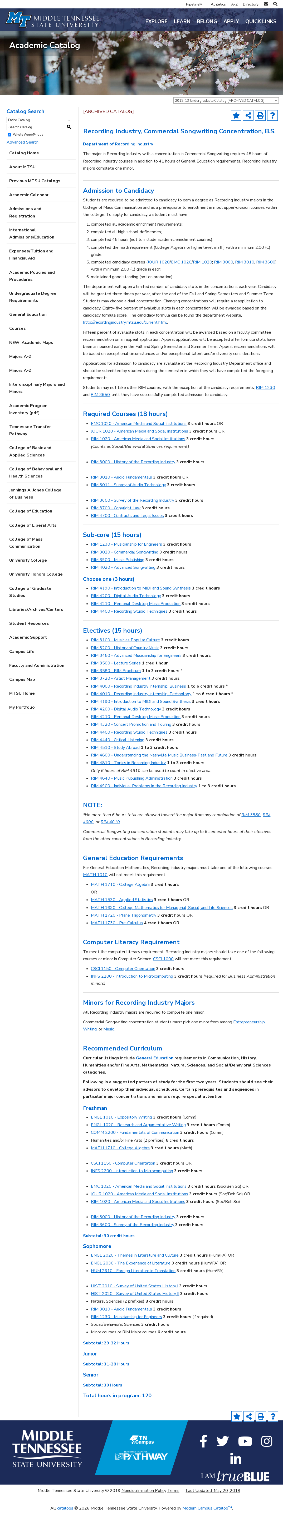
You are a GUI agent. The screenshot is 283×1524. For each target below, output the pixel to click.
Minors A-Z (20, 382)
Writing (90, 1041)
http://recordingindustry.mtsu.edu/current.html (125, 334)
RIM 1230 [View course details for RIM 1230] (265, 400)
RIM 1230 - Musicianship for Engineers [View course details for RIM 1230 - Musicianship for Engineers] (126, 556)
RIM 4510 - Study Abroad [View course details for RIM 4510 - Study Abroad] (115, 760)
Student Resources (29, 635)
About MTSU (22, 179)
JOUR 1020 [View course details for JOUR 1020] (159, 274)
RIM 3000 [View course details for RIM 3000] (223, 274)
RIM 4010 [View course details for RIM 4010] (110, 834)
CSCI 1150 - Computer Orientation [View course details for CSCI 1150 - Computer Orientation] (123, 981)
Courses (17, 340)
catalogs (65, 1520)
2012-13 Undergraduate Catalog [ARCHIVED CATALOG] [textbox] (219, 112)
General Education (28, 326)
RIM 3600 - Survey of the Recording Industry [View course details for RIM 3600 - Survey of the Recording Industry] (132, 512)
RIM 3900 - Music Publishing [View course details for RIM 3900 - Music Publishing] (117, 572)
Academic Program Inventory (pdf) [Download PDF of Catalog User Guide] (28, 421)
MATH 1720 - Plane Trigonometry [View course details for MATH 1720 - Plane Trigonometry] (123, 927)
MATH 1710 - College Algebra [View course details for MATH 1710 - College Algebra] (120, 897)
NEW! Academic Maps (31, 354)
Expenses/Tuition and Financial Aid (31, 266)
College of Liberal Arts (33, 537)
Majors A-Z (20, 369)
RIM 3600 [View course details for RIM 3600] (265, 274)
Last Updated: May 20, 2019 (213, 1503)
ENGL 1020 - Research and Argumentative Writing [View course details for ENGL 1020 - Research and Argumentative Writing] (138, 1137)
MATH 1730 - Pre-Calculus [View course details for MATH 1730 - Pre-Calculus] (117, 935)
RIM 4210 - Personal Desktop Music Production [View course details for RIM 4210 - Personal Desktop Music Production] (135, 615)
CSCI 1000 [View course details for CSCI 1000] (163, 971)
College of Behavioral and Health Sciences (35, 484)
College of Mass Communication (26, 554)
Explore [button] (156, 21)
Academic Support (28, 649)
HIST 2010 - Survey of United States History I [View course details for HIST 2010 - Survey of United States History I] (134, 1298)
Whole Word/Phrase (28, 147)
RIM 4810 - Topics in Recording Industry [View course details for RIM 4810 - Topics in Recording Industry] (128, 775)
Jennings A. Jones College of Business (35, 505)
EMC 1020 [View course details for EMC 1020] (181, 274)
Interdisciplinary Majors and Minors (37, 400)
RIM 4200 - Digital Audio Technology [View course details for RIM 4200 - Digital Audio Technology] (126, 608)
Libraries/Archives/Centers (36, 621)
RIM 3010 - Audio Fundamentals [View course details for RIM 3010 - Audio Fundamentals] (121, 489)
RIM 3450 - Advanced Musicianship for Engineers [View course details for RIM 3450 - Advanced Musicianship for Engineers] (136, 667)
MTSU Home (22, 705)
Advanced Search (22, 154)
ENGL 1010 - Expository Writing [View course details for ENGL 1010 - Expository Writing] (121, 1129)
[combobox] (226, 112)
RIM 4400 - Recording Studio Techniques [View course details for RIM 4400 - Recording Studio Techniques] (129, 623)
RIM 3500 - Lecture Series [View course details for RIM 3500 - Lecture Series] (116, 675)
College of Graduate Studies (30, 603)
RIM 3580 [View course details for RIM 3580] (251, 827)
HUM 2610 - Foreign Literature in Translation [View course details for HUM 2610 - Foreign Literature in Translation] (133, 1283)
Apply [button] (231, 21)
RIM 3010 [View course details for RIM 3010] (244, 274)
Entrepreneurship (249, 1034)
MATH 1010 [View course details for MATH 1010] (95, 887)
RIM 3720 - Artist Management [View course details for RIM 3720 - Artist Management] (120, 690)
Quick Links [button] (260, 21)
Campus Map (22, 691)
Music (108, 1041)
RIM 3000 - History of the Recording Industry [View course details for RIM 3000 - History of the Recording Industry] (133, 474)
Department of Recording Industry (118, 156)
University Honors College (36, 586)
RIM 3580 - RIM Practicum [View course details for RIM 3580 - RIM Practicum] (116, 683)
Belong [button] (207, 21)
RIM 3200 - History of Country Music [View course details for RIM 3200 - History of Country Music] (125, 660)
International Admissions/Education (31, 245)
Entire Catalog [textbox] (19, 132)
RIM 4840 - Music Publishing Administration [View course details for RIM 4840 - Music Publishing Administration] (132, 790)
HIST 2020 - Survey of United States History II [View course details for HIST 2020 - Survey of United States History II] (135, 1306)
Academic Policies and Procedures (32, 287)
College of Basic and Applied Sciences (30, 463)
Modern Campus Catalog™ (207, 1520)
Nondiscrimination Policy (143, 1503)
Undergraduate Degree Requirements (32, 309)
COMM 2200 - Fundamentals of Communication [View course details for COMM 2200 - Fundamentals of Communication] (135, 1144)
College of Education (30, 523)
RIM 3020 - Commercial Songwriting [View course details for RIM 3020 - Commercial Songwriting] (124, 564)
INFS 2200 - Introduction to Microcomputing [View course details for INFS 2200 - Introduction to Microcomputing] (132, 988)
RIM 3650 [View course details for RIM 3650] (100, 407)
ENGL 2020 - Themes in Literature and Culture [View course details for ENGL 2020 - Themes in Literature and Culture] (135, 1267)
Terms (173, 1503)
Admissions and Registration (25, 224)
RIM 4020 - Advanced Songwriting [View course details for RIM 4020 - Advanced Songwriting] (123, 579)
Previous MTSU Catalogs (34, 193)
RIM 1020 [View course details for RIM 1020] (202, 274)
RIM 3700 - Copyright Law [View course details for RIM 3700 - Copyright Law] (115, 520)
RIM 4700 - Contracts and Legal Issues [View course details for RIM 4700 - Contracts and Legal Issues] (127, 528)
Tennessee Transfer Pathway (30, 442)
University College (28, 572)
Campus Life (22, 663)
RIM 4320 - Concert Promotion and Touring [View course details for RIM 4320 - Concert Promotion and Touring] (131, 736)
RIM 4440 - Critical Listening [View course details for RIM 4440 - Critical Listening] (117, 752)
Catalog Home (24, 165)
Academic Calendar (28, 207)
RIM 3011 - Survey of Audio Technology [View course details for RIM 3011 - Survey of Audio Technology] (128, 497)
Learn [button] (182, 21)
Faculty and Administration (36, 677)
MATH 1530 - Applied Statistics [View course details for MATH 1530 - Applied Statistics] (122, 912)
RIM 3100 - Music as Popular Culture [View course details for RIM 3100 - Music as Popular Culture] (125, 652)
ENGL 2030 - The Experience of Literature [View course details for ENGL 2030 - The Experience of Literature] (130, 1275)
